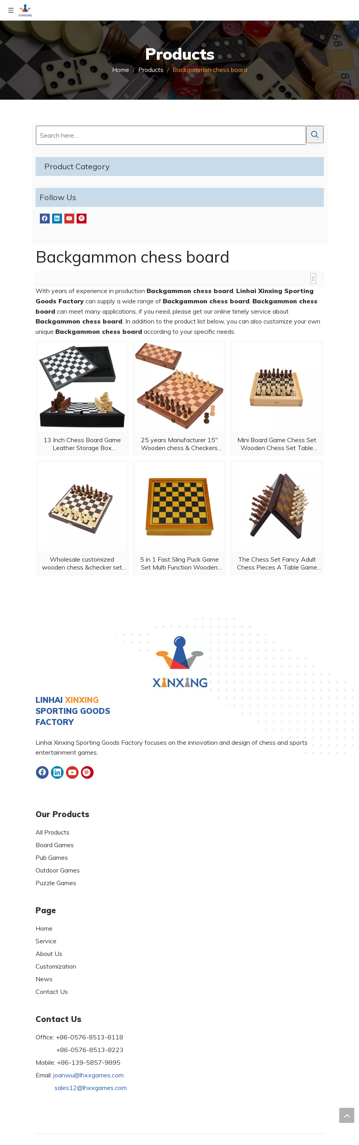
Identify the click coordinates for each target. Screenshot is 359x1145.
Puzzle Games (56, 883)
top (346, 1115)
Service (46, 941)
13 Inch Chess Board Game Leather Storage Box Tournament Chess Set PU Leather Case (82, 444)
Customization (56, 966)
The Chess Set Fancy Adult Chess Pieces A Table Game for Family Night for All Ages (277, 563)
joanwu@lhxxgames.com (88, 1075)
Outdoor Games (58, 870)
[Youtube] (69, 218)
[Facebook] (45, 218)
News (44, 979)
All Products (53, 832)
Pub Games (52, 857)
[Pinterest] (81, 218)
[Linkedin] (57, 218)
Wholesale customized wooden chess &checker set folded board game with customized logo (82, 563)
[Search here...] (171, 135)
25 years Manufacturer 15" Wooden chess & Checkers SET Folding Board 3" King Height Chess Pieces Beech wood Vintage (179, 444)
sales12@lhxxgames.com (91, 1088)
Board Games (55, 845)
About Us (49, 954)
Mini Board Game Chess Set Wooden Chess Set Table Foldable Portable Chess (276, 444)
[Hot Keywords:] (314, 134)
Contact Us (52, 991)
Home (44, 928)
